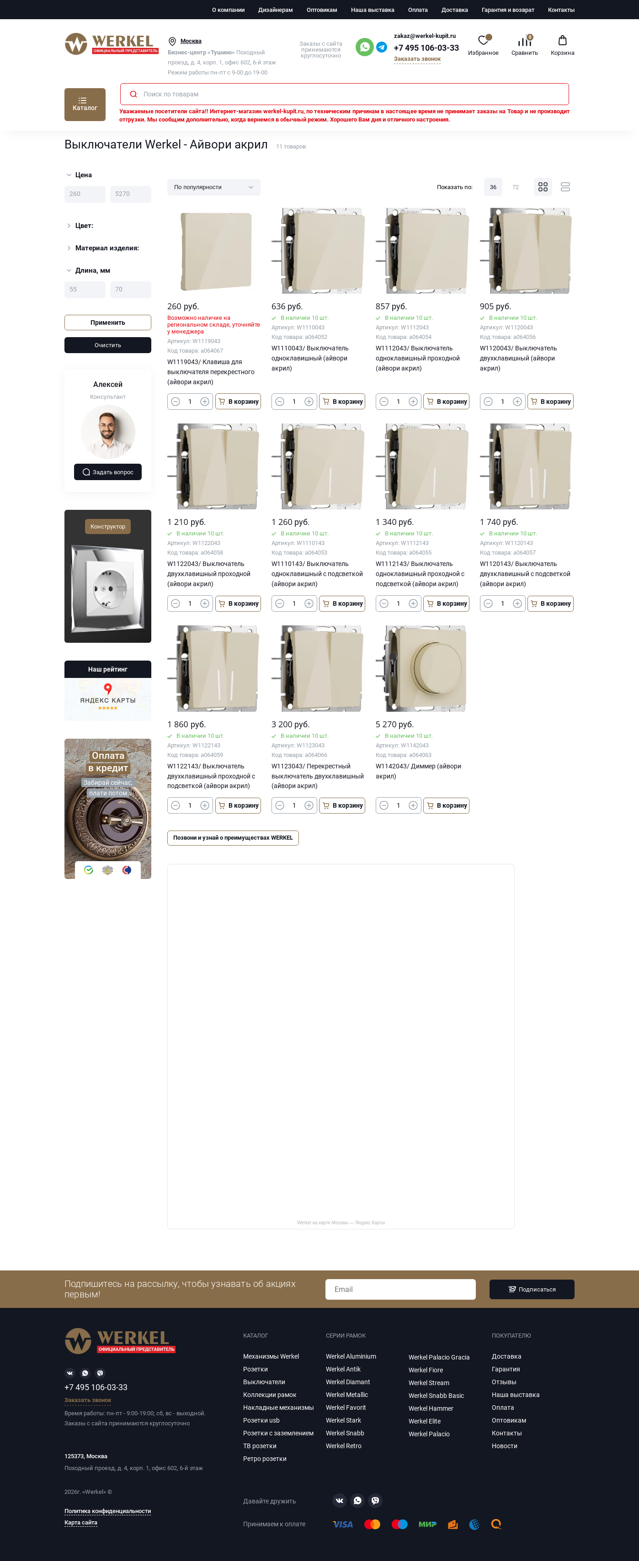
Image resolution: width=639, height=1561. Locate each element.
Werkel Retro (344, 1446)
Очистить (108, 345)
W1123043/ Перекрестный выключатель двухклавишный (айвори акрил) (318, 776)
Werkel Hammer (431, 1408)
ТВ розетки (260, 1446)
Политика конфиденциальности (107, 1511)
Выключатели (264, 1382)
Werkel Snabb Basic (436, 1395)
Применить (108, 322)
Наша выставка (372, 9)
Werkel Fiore (426, 1370)
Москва (191, 40)
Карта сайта (80, 1522)
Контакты (561, 9)
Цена (79, 175)
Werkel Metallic (347, 1394)
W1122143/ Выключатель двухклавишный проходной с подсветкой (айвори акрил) (211, 776)
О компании (228, 9)
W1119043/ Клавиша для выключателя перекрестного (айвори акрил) (211, 372)
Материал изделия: (102, 248)
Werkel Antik (343, 1369)
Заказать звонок (417, 59)
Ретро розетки (265, 1458)
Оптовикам (322, 9)
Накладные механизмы (278, 1407)
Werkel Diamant (348, 1382)
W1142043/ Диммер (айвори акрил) (418, 771)
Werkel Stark (343, 1420)
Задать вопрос (107, 472)
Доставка (455, 9)
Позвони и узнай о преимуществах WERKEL (233, 837)
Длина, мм (88, 270)
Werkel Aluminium (351, 1356)
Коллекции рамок (270, 1394)
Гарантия (506, 1369)
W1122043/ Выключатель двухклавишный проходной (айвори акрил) (208, 573)
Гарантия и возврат (508, 9)
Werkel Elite (425, 1421)
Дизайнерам (275, 9)
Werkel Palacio (429, 1434)
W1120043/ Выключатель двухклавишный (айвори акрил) (518, 358)
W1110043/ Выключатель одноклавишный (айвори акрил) (310, 358)
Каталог (85, 107)
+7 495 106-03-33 (426, 48)
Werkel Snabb (345, 1433)
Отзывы (504, 1382)
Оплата (418, 9)
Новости (504, 1446)
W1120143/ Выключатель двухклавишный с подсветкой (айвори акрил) (525, 573)
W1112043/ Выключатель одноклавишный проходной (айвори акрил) (418, 358)
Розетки (255, 1369)
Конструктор (108, 526)
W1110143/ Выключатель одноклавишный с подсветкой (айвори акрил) (317, 573)
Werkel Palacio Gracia (439, 1357)
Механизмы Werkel (271, 1356)
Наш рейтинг (108, 669)
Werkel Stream (429, 1382)
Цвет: (79, 226)
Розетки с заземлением (278, 1433)
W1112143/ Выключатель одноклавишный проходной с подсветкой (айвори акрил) (420, 573)
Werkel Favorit (346, 1407)
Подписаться (532, 1289)
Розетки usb (261, 1420)
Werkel (94, 1491)
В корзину (238, 401)
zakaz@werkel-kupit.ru (425, 36)
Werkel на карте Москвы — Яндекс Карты (341, 1222)
